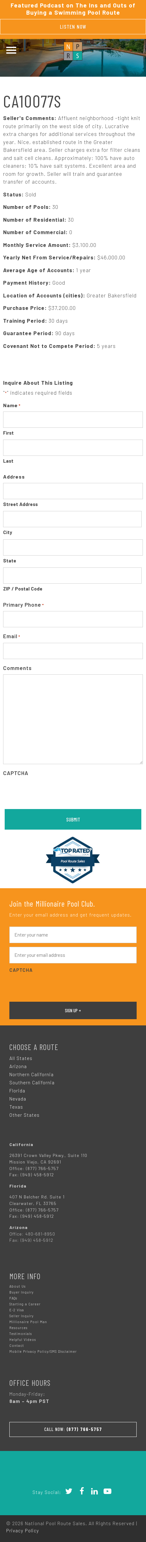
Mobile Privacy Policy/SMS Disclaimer (43, 1351)
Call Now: (73, 1429)
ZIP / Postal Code (22, 588)
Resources (18, 1328)
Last (8, 461)
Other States (24, 1115)
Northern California (31, 1074)
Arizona (18, 1066)
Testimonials (20, 1334)
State (9, 560)
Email (11, 636)
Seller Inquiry (21, 1316)
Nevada (17, 1098)
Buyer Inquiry (21, 1292)
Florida (17, 1090)
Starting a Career (25, 1304)
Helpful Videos (22, 1339)
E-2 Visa (16, 1310)
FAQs (13, 1298)
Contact (16, 1345)
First (8, 433)
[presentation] (50, 792)
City (7, 532)
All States (20, 1058)
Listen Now (73, 26)
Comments (17, 668)
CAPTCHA (15, 773)
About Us (17, 1286)
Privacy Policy (22, 1530)
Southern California (32, 1082)
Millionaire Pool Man (28, 1322)
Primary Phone (23, 605)
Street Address (20, 504)
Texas (16, 1107)
